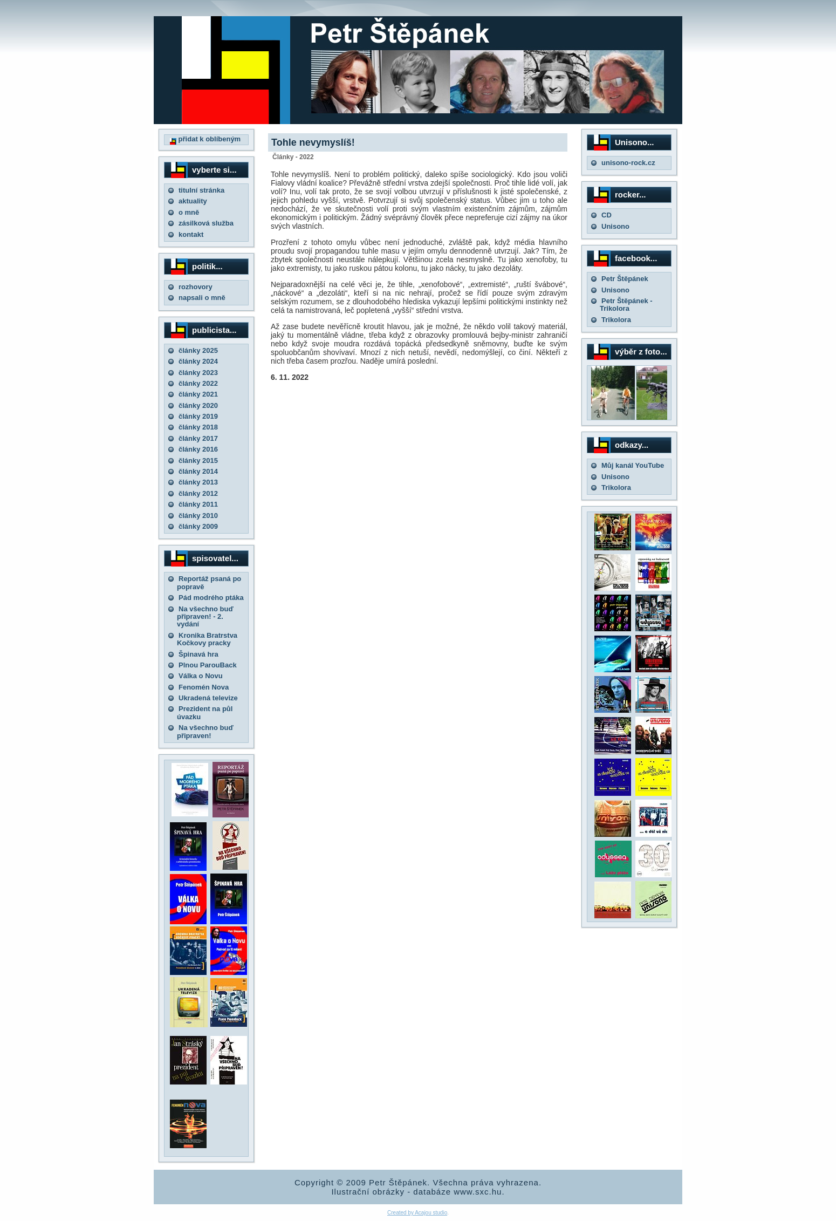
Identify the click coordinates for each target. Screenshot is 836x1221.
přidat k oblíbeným (205, 139)
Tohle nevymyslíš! (313, 142)
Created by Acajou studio (417, 1213)
